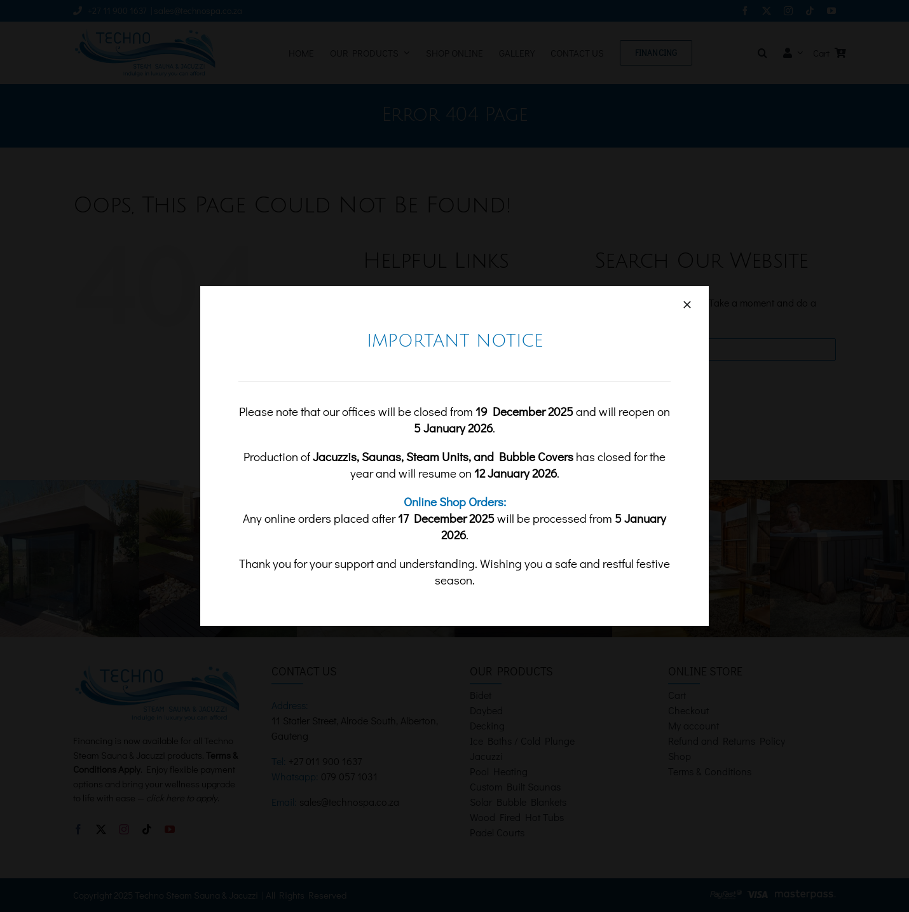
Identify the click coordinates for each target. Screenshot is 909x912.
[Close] (687, 304)
